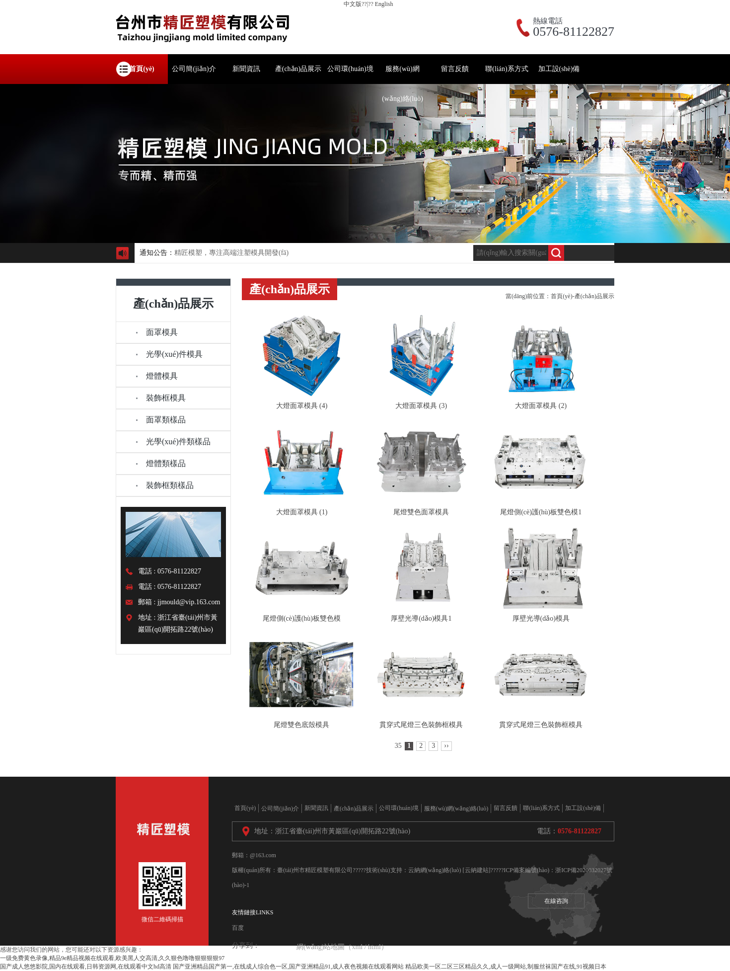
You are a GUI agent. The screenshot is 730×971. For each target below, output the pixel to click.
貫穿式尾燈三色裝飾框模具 (421, 724)
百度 (238, 927)
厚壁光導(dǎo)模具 (541, 618)
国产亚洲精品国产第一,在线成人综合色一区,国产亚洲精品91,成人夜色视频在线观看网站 (288, 966)
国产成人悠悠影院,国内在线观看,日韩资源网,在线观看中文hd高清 (85, 966)
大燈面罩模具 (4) (302, 405)
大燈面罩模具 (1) (302, 512)
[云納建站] (477, 870)
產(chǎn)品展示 (594, 296)
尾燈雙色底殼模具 (301, 724)
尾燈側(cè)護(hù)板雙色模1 (541, 512)
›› (446, 745)
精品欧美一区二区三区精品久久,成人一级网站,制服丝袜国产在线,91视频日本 (505, 966)
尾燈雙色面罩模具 (421, 512)
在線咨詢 (556, 900)
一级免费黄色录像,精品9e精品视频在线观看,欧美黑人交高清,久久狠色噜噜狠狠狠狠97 (112, 958)
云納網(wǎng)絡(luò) (434, 870)
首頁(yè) (561, 296)
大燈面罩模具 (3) (421, 405)
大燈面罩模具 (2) (541, 405)
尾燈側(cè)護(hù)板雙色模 (302, 618)
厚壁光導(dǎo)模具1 (421, 618)
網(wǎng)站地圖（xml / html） (342, 947)
